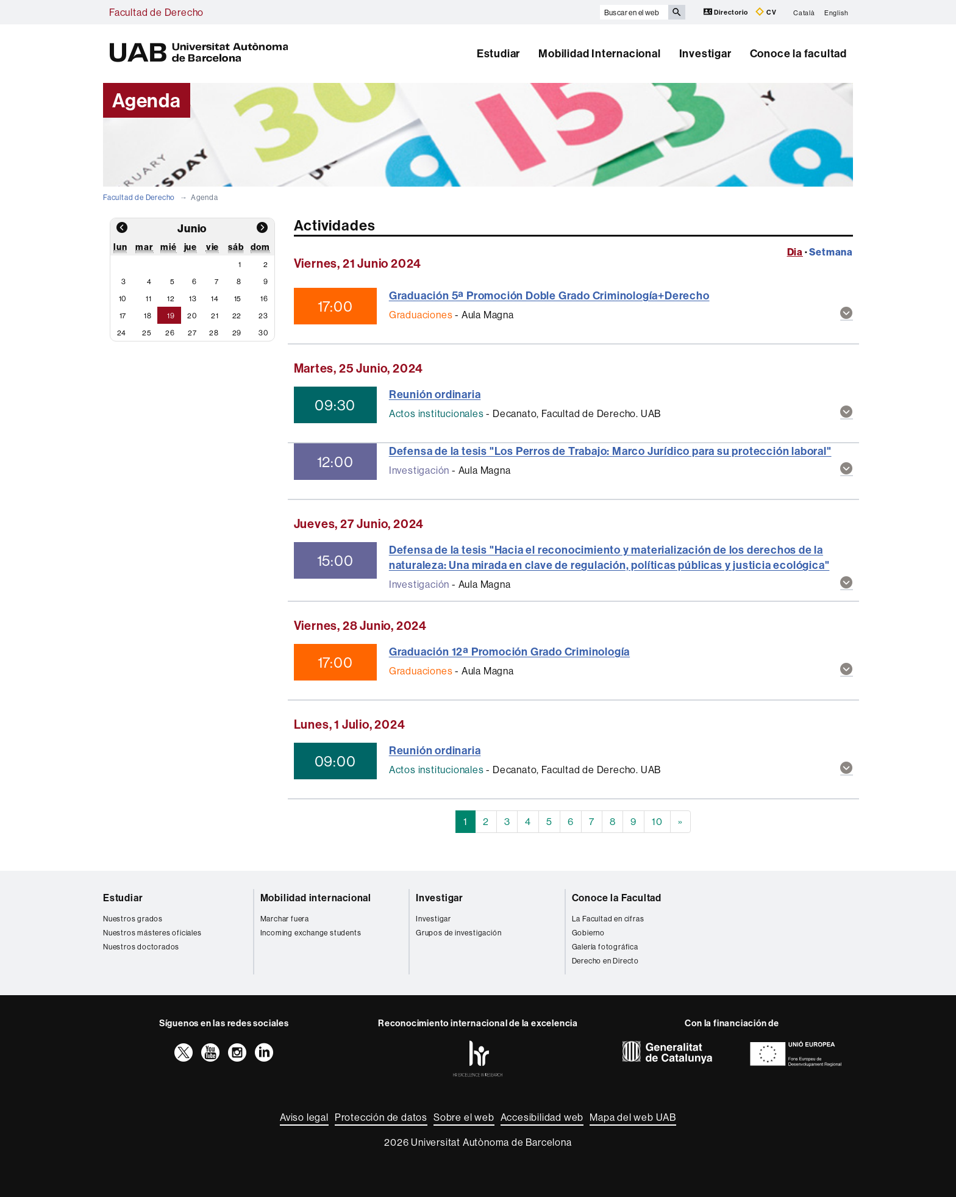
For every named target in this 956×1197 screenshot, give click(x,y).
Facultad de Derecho (156, 12)
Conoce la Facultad (617, 897)
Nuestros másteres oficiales (152, 932)
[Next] (680, 821)
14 (215, 298)
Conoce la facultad (798, 53)
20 (192, 315)
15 (238, 298)
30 (263, 332)
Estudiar (498, 53)
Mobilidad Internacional (599, 53)
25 (147, 332)
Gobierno (588, 932)
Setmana (831, 252)
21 (215, 315)
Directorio (727, 11)
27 (192, 332)
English (836, 12)
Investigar (705, 53)
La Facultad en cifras (608, 918)
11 (149, 298)
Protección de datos (381, 1117)
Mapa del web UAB (633, 1117)
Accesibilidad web (542, 1117)
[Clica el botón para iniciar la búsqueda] (676, 12)
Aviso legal (304, 1117)
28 (214, 332)
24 (122, 332)
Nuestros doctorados (141, 946)
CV (765, 11)
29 (237, 332)
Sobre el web (463, 1117)
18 (148, 315)
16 (264, 298)
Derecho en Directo (605, 960)
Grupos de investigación (458, 932)
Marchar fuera (284, 918)
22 (237, 315)
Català (804, 12)
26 (170, 332)
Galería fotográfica (605, 946)
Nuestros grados (133, 918)
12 (171, 298)
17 (123, 315)
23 (263, 315)
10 (123, 298)
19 (171, 315)
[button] (846, 313)
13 (193, 298)
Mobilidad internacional (315, 897)
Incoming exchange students (311, 932)
